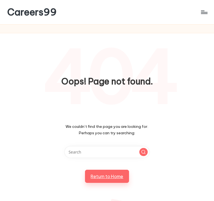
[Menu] (204, 12)
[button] (143, 152)
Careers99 (32, 12)
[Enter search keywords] (106, 152)
